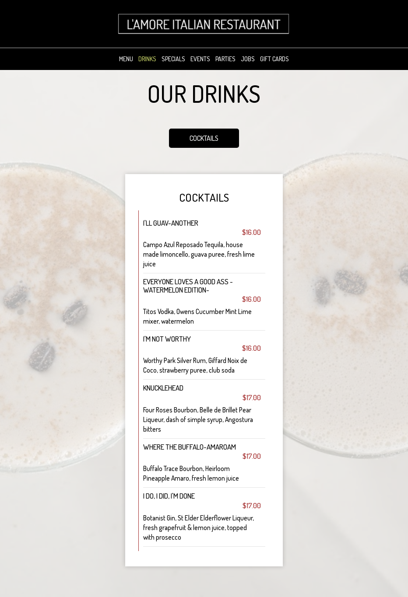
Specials (173, 59)
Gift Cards (274, 59)
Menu (126, 59)
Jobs (248, 59)
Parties (225, 59)
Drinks (147, 59)
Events (200, 59)
